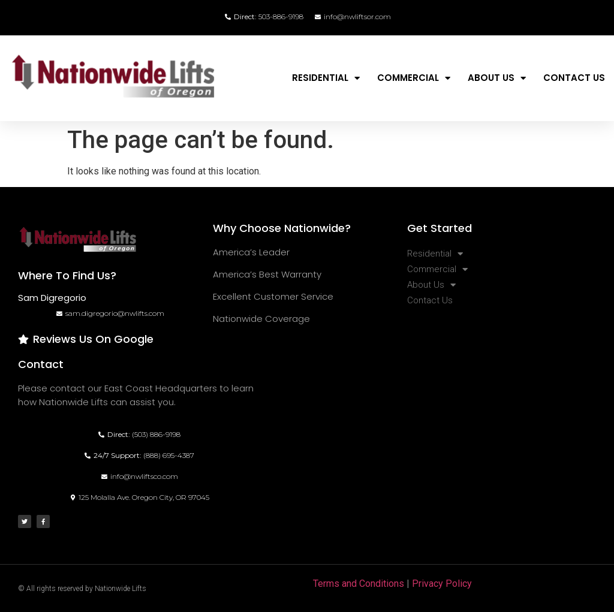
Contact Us (574, 77)
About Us (497, 78)
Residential (326, 78)
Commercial (413, 78)
